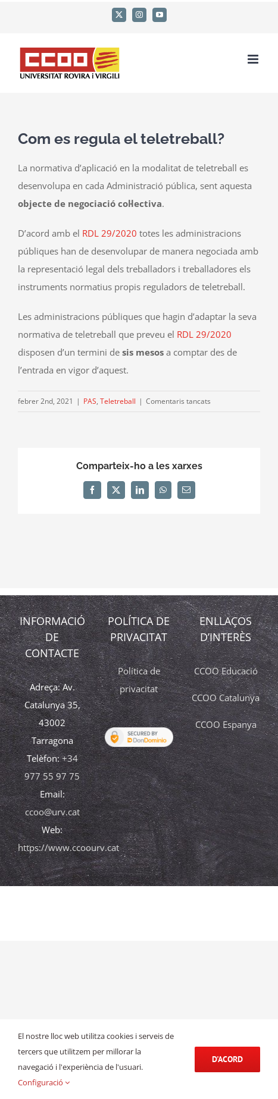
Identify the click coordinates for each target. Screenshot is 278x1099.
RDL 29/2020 (109, 233)
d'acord (227, 1059)
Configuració (44, 1082)
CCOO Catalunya (226, 698)
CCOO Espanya (226, 724)
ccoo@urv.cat (52, 812)
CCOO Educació (226, 671)
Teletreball (118, 401)
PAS (89, 401)
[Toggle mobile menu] (254, 59)
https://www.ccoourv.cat (68, 847)
